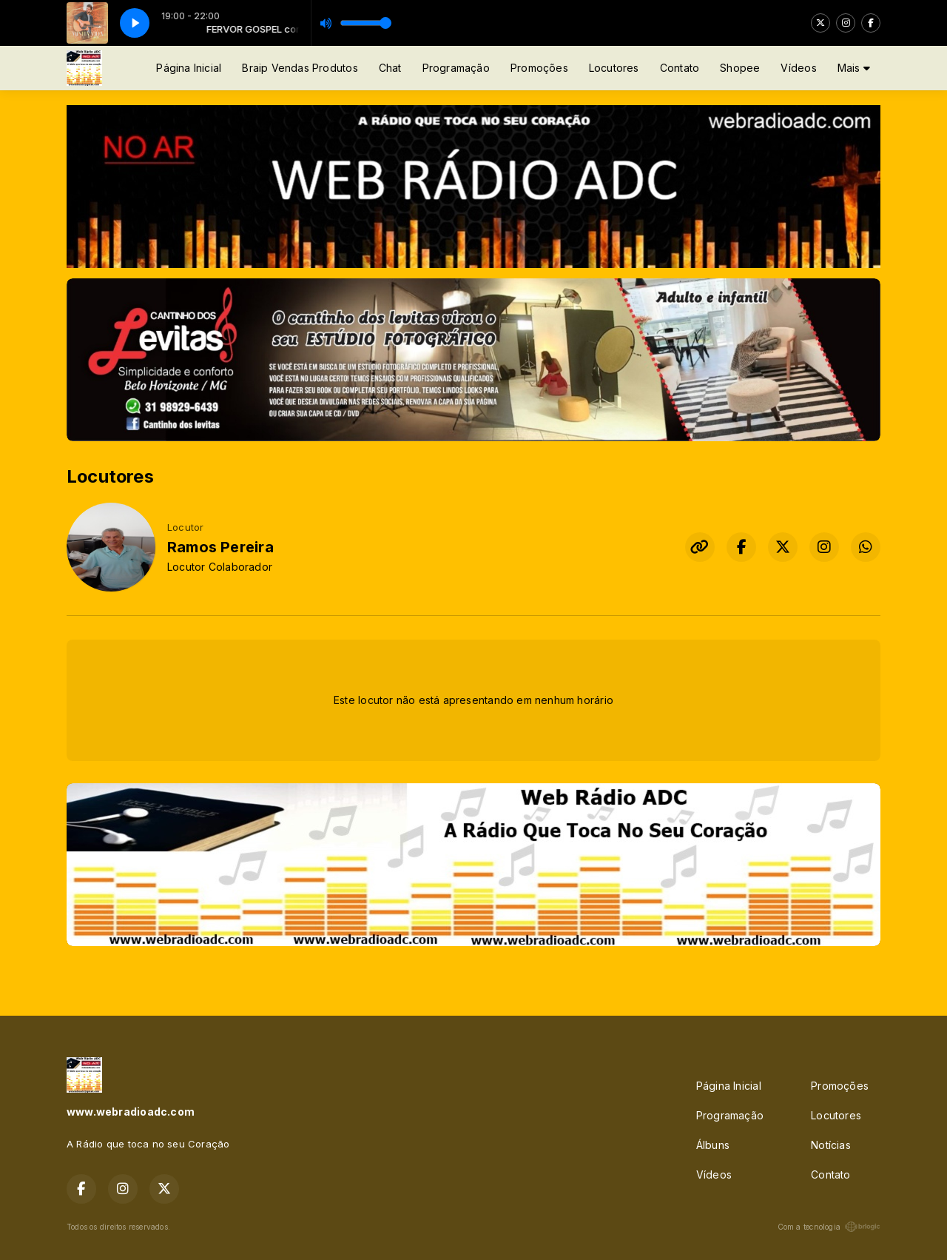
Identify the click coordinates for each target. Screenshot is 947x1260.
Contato (679, 67)
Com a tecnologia (829, 1227)
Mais (854, 67)
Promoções (539, 67)
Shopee (740, 67)
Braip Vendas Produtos (299, 67)
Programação (456, 67)
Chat (390, 67)
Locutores (614, 67)
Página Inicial (188, 67)
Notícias (831, 1145)
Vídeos (798, 67)
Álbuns (712, 1145)
